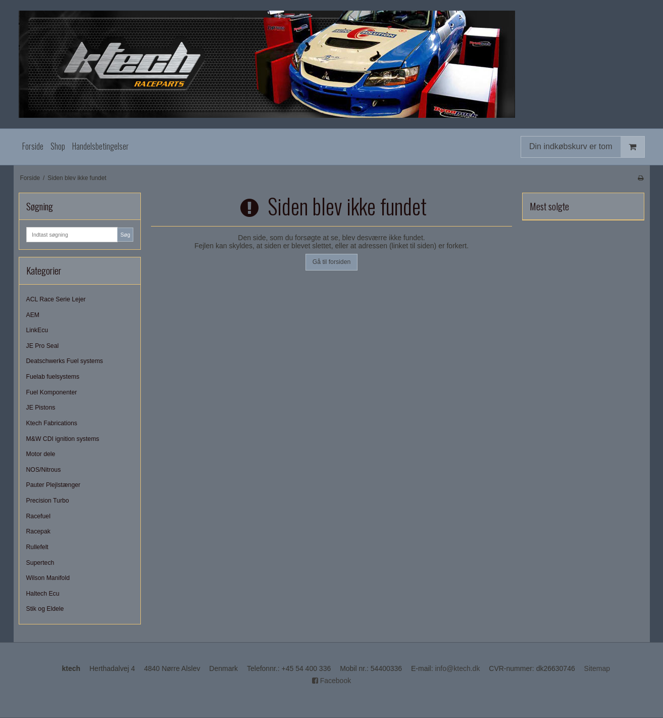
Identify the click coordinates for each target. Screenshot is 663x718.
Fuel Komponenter (51, 392)
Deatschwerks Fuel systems (65, 361)
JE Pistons (41, 407)
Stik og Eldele (45, 608)
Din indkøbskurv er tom (586, 147)
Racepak (38, 531)
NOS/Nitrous (43, 469)
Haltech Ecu (43, 593)
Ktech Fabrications (51, 423)
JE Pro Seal (42, 345)
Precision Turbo (47, 500)
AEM (33, 315)
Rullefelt (37, 547)
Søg (125, 235)
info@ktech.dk (457, 668)
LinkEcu (37, 330)
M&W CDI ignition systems (62, 438)
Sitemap (597, 668)
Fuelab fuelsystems (53, 376)
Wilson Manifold (48, 577)
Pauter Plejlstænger (53, 484)
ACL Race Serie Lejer (56, 299)
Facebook (331, 681)
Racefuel (38, 516)
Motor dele (41, 454)
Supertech (40, 562)
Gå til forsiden (332, 261)
